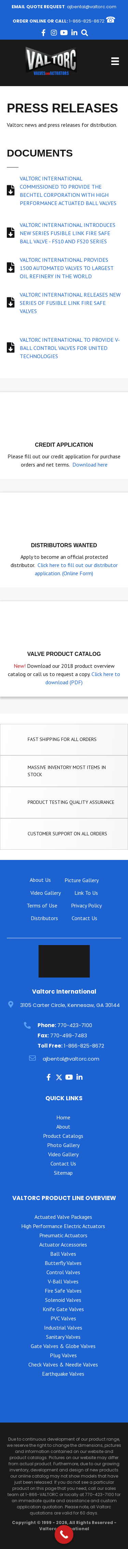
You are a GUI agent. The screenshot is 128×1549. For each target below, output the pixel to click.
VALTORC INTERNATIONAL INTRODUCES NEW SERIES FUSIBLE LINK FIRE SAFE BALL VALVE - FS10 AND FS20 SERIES (67, 233)
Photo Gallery (63, 1145)
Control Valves (63, 1272)
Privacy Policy (86, 905)
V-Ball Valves (63, 1281)
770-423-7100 (74, 1025)
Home (63, 1117)
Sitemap (63, 1172)
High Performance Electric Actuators (63, 1226)
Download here (90, 464)
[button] (43, 32)
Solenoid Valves (63, 1299)
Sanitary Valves (63, 1336)
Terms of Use (42, 905)
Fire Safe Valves (63, 1290)
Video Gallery (45, 892)
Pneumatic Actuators (63, 1235)
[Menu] (115, 61)
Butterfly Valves (63, 1263)
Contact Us (84, 918)
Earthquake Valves (63, 1373)
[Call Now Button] (64, 1534)
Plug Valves (63, 1355)
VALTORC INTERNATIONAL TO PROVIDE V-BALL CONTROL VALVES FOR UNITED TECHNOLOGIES (70, 348)
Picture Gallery (82, 880)
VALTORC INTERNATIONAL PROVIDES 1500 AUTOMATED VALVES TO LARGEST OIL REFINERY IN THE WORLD (66, 268)
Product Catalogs (63, 1135)
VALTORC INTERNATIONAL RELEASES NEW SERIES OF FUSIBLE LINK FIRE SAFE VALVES (70, 302)
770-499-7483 (68, 1035)
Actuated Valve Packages (63, 1216)
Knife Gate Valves (63, 1309)
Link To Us (86, 892)
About (63, 1126)
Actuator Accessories (63, 1244)
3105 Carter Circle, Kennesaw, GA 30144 (70, 1005)
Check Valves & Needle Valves (63, 1364)
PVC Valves (63, 1318)
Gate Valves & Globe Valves (63, 1346)
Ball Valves (63, 1253)
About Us (40, 879)
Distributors (44, 918)
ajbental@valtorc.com (91, 6)
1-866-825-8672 (86, 21)
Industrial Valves (63, 1327)
